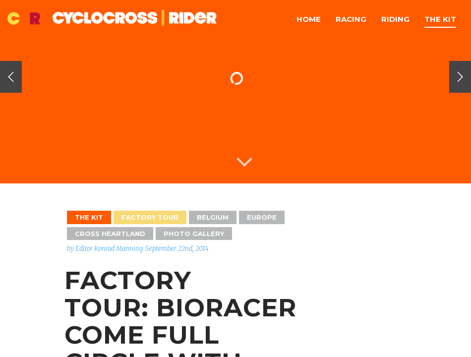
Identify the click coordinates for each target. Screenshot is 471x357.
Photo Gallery (194, 234)
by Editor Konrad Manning (105, 248)
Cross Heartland (110, 234)
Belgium (213, 217)
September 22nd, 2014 (177, 248)
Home (308, 19)
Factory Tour (149, 217)
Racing (351, 19)
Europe (262, 217)
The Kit (440, 19)
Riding (395, 19)
